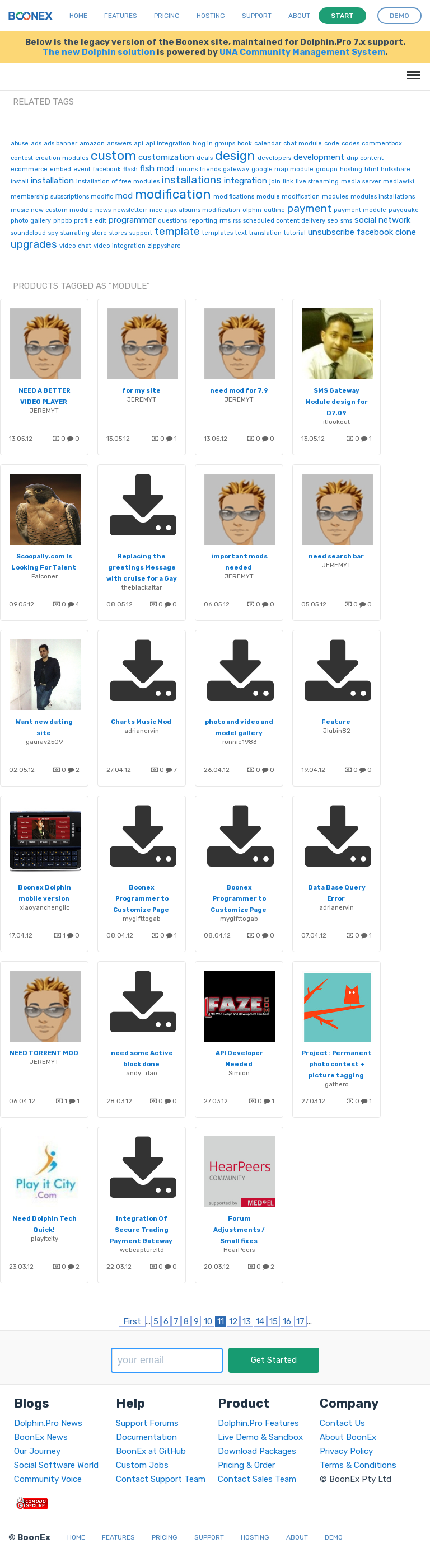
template (177, 231)
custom (113, 155)
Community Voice (48, 1479)
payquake (404, 210)
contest (22, 158)
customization (166, 157)
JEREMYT (44, 411)
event (82, 169)
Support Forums (147, 1423)
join (275, 181)
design (235, 155)
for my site (141, 390)
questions (172, 220)
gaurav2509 (44, 742)
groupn (327, 169)
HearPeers (239, 1250)
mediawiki (398, 181)
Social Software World (56, 1465)
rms (225, 220)
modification (173, 194)
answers (119, 143)
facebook (107, 169)
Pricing (167, 16)
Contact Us (342, 1423)
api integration (168, 143)
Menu (411, 69)
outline (274, 210)
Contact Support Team (160, 1479)
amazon (92, 143)
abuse (20, 143)
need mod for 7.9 (239, 390)
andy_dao (141, 1073)
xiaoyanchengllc (44, 907)
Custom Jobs (142, 1465)
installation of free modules (118, 181)
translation (265, 233)
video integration (120, 246)
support (140, 233)
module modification (288, 196)
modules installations (382, 196)
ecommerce (29, 169)
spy (53, 233)
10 (208, 1321)
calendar (267, 143)
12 (233, 1321)
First (132, 1321)
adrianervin (141, 731)
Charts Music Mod (141, 722)
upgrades (34, 244)
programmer (132, 220)
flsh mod (157, 168)
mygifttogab (142, 919)
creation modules (61, 158)
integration (245, 181)
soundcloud (28, 233)
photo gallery (31, 220)
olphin (251, 210)
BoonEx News (41, 1437)
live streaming (317, 181)
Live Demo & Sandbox (260, 1437)
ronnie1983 (239, 742)
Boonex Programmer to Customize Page (141, 898)
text (241, 233)
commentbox (382, 143)
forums (187, 169)
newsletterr (130, 210)
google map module (282, 169)
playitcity (44, 1239)
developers (274, 158)
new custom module (62, 210)
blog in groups (214, 143)
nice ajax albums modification (194, 210)
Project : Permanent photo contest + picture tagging (337, 1064)
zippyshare (164, 246)
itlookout (336, 422)
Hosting (211, 16)
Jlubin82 (336, 731)
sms (346, 220)
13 (246, 1321)
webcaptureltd (142, 1250)
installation (52, 181)
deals (205, 158)
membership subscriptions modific (62, 196)
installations (192, 179)
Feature (335, 722)
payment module (360, 210)
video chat (75, 246)
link (288, 181)
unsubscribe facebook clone (362, 232)
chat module (302, 143)
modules (335, 196)
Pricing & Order (246, 1465)
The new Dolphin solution (99, 52)
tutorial (295, 233)
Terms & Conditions (358, 1465)
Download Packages (257, 1451)
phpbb (62, 220)
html (371, 169)
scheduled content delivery (284, 220)
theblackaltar (141, 587)
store (99, 233)
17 (300, 1321)
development (318, 157)
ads (36, 143)
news (103, 210)
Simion (239, 1073)
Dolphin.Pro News (48, 1423)
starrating (75, 233)
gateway (236, 169)
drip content (365, 158)
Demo (334, 1537)
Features (120, 16)
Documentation (146, 1437)
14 (260, 1321)
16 (287, 1321)
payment (309, 208)
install (20, 181)
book (244, 143)
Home (78, 16)
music (20, 210)
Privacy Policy (346, 1451)
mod (124, 196)
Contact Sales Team (257, 1479)
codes (350, 143)
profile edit (90, 220)
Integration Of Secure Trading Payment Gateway (141, 1230)
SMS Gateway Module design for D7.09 (336, 402)
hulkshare (395, 169)
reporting (203, 220)
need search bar (336, 556)
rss (237, 220)
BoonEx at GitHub (151, 1451)
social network (382, 220)
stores (118, 233)
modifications (233, 196)
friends (210, 169)
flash (130, 169)
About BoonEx (348, 1437)
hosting (351, 169)
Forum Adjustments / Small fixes (239, 1230)
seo (333, 220)
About (299, 16)
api (138, 143)
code (331, 143)
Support (257, 16)
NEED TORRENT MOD (44, 1053)
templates (217, 233)
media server (361, 181)
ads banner (60, 143)
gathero (337, 1084)
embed (60, 169)
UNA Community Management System (302, 52)
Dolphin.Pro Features (258, 1423)
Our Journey (37, 1451)
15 (273, 1321)
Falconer (44, 576)
